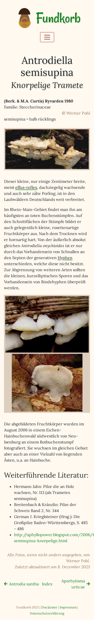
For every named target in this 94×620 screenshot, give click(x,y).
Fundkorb (58, 18)
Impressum (68, 607)
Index (47, 583)
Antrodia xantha (24, 583)
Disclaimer (49, 607)
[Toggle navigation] (47, 37)
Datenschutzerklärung (47, 613)
